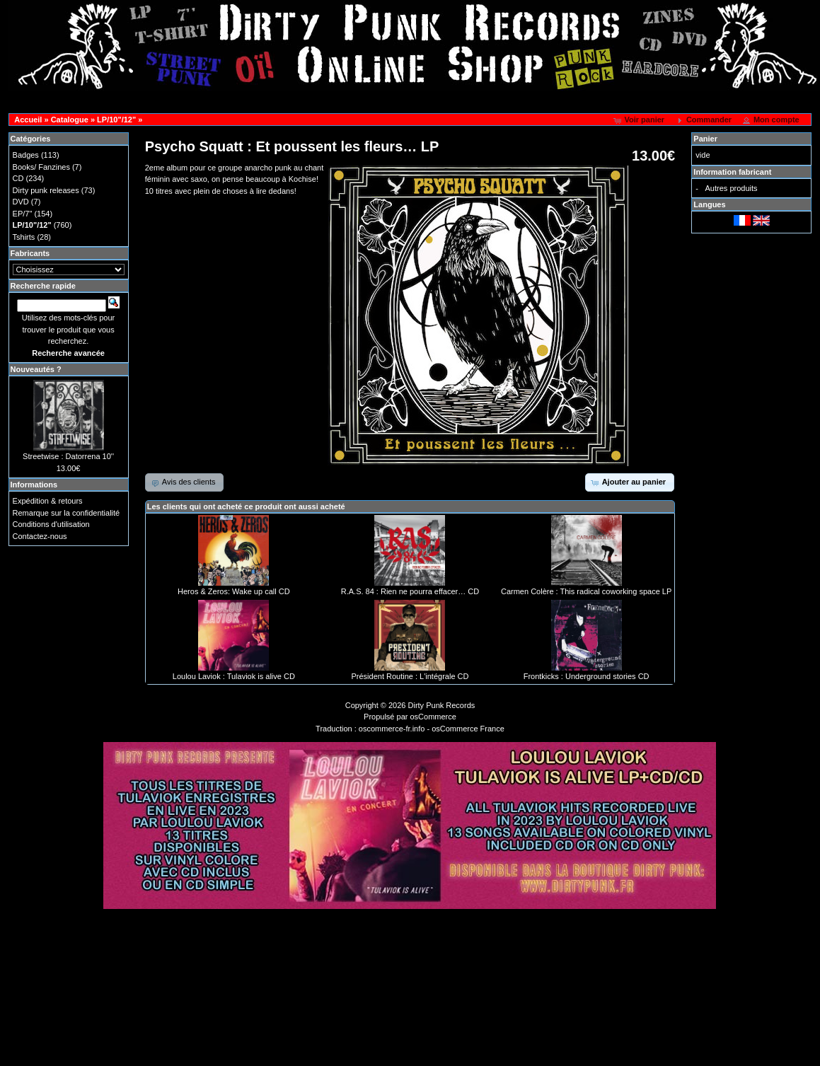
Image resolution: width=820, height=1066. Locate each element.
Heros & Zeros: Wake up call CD (234, 591)
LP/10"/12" (116, 119)
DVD (21, 201)
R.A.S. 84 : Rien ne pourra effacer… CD (410, 591)
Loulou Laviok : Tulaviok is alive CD (234, 676)
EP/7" (23, 213)
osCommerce (433, 716)
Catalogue (69, 119)
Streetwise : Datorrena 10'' (68, 456)
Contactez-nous (40, 536)
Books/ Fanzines (41, 167)
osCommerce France (468, 728)
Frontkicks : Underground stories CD (586, 676)
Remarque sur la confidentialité (66, 513)
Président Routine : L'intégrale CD (409, 676)
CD (18, 178)
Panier (705, 138)
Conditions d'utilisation (51, 524)
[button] (640, 120)
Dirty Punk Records (441, 705)
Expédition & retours (48, 501)
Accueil (28, 119)
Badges (26, 155)
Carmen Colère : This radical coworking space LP (586, 591)
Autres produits (731, 188)
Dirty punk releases (46, 190)
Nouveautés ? (36, 369)
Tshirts (24, 237)
